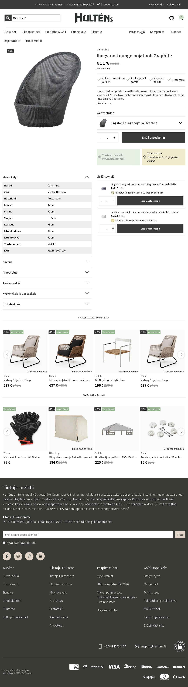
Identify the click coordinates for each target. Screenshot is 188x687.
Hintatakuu (57, 609)
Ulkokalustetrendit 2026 (113, 584)
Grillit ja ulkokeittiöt (15, 617)
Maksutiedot (152, 609)
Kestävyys (56, 601)
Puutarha (9, 609)
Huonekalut (10, 584)
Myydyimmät (105, 576)
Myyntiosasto (58, 592)
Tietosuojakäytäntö (156, 617)
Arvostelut (56, 625)
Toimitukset (151, 592)
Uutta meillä (11, 576)
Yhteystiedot (157, 4)
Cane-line (103, 49)
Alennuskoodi (59, 617)
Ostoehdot (151, 584)
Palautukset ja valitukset (160, 601)
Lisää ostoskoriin (153, 138)
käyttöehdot (28, 543)
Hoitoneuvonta (107, 610)
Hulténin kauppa (61, 584)
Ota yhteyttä (152, 576)
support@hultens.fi (116, 509)
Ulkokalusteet (12, 601)
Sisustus (8, 592)
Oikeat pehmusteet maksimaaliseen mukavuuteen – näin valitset (117, 597)
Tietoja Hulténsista (62, 576)
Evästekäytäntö (154, 625)
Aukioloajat (174, 4)
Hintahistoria (103, 68)
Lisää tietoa (104, 103)
